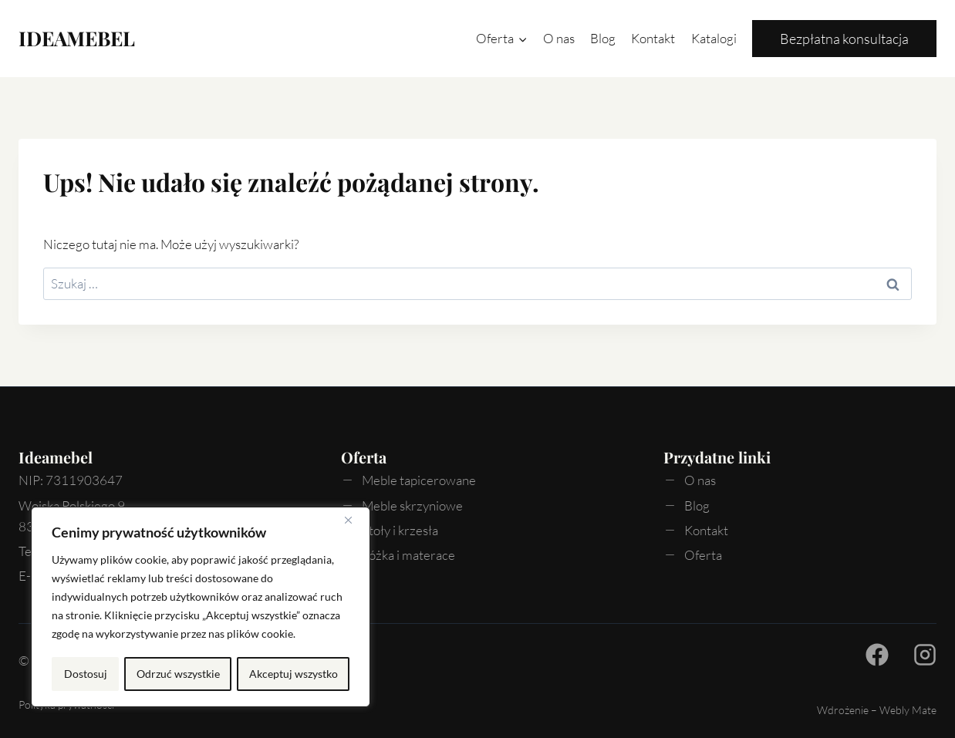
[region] (200, 607)
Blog (603, 38)
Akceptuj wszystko (293, 673)
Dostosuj (84, 673)
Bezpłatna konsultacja (844, 38)
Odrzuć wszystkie (177, 673)
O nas (559, 38)
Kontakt (653, 38)
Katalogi (714, 38)
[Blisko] (354, 521)
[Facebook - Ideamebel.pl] (877, 654)
